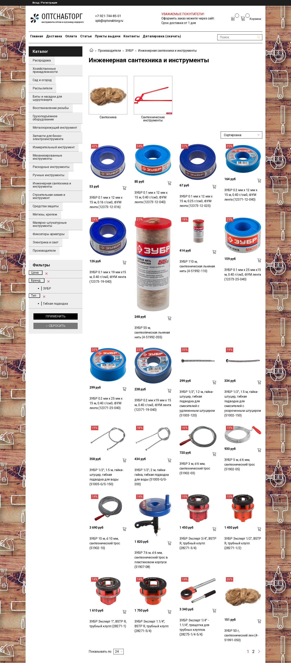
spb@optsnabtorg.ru (109, 21)
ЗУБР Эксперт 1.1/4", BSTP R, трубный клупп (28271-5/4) (151, 626)
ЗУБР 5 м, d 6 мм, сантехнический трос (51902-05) (239, 464)
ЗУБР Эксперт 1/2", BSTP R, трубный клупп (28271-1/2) (242, 543)
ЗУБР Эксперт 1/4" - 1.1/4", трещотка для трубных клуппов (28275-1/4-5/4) (194, 627)
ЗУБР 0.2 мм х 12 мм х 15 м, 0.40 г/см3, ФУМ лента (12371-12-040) (240, 194)
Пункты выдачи (108, 36)
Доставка (54, 36)
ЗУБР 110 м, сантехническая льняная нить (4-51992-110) (197, 266)
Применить (55, 316)
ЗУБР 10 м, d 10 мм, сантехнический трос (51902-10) (104, 543)
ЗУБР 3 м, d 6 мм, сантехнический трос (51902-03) (195, 468)
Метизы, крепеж (45, 214)
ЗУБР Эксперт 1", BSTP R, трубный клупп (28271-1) (107, 624)
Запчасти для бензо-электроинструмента (48, 137)
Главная (36, 36)
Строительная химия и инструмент (49, 196)
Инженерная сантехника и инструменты (52, 185)
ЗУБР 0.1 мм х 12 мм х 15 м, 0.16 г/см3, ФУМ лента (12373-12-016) (105, 202)
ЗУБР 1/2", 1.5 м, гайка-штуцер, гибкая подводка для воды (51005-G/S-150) (106, 477)
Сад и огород (42, 80)
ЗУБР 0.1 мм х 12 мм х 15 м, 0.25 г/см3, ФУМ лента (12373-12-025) (196, 201)
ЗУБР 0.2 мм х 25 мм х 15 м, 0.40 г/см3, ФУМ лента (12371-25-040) (105, 403)
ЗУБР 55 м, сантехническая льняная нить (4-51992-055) (152, 332)
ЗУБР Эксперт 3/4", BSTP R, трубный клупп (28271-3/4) (198, 543)
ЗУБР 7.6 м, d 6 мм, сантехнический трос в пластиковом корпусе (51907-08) (151, 560)
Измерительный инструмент (54, 147)
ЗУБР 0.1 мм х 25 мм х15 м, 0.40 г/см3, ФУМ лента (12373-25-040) (242, 274)
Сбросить (56, 326)
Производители (109, 50)
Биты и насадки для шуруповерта (47, 98)
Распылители (42, 88)
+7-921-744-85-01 (108, 16)
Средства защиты (46, 206)
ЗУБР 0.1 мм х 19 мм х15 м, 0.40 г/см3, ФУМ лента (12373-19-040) (107, 276)
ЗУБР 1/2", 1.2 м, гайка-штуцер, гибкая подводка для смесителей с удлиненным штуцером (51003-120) (197, 403)
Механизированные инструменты (47, 157)
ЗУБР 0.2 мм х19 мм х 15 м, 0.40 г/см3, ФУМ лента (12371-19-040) (152, 405)
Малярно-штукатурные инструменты (50, 224)
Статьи (86, 36)
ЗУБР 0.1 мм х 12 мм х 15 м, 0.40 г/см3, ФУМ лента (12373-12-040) (151, 197)
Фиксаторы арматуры (49, 234)
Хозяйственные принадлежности (45, 70)
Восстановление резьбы (51, 108)
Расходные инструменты (51, 167)
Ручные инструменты (48, 175)
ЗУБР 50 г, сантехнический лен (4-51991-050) (241, 635)
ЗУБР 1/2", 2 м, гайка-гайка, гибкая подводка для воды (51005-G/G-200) (151, 477)
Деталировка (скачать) (162, 36)
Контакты (131, 36)
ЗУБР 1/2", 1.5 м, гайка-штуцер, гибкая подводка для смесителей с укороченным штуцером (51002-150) (242, 403)
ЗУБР (129, 50)
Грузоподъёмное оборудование (45, 117)
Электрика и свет (45, 242)
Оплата (71, 36)
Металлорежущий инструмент (55, 127)
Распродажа (42, 60)
